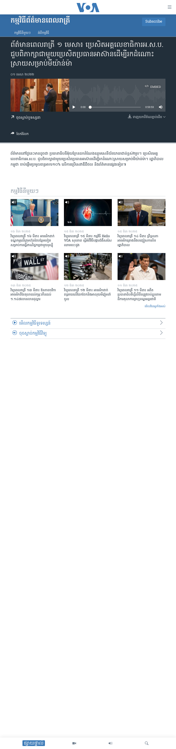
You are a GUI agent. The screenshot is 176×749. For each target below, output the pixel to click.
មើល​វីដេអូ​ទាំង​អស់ (155, 306)
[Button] (20, 134)
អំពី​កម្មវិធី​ (43, 33)
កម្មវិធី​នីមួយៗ (22, 33)
